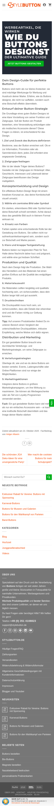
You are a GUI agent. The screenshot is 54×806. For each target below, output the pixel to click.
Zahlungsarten (9, 654)
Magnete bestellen (11, 765)
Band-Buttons (9, 520)
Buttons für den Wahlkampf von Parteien (22, 514)
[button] (4, 4)
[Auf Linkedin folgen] (25, 630)
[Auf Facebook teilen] (24, 443)
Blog (4, 537)
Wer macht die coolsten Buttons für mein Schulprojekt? (40, 458)
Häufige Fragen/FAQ (12, 649)
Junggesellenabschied (13, 548)
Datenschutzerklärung (13, 680)
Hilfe (51, 403)
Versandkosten (9, 660)
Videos (5, 553)
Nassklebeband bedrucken (15, 770)
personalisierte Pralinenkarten (17, 776)
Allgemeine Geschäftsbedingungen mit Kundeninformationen (22, 673)
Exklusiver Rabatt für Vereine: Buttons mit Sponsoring (23, 496)
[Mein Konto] (44, 5)
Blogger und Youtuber (13, 691)
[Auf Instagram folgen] (10, 630)
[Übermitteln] (49, 477)
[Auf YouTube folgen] (30, 630)
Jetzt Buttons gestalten (24, 63)
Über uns (10, 792)
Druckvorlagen (23, 795)
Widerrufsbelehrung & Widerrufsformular (22, 665)
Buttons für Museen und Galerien (19, 509)
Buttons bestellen (11, 754)
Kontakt (21, 792)
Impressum (8, 686)
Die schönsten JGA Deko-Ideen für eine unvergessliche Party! (13, 458)
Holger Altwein (12, 434)
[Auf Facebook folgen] (4, 630)
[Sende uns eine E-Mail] (15, 630)
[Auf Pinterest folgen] (20, 630)
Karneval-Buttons (11, 503)
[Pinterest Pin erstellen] (29, 443)
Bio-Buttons (8, 759)
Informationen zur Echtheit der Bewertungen (26, 803)
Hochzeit (6, 542)
